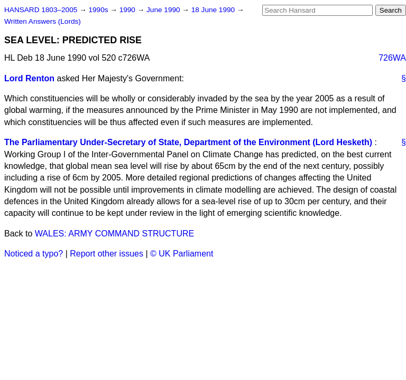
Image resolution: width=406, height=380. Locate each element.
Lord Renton (29, 78)
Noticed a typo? (33, 253)
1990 (128, 10)
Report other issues (106, 253)
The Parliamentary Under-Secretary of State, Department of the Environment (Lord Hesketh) (188, 142)
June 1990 (164, 10)
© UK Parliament (181, 253)
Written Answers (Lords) (42, 21)
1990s (99, 10)
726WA (392, 57)
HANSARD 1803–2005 (40, 10)
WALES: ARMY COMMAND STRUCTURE (114, 233)
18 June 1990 (214, 10)
